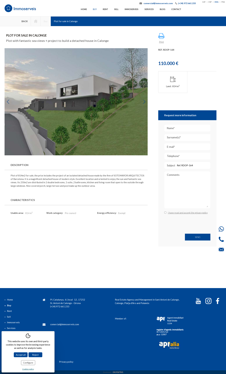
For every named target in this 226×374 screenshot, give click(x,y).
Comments (187, 190)
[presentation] (187, 224)
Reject (35, 354)
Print (161, 38)
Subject (188, 165)
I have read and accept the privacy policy (188, 212)
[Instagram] (208, 301)
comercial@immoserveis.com (158, 3)
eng (216, 2)
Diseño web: (113, 372)
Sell (116, 9)
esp (210, 2)
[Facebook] (217, 301)
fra (223, 2)
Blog (162, 9)
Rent (105, 9)
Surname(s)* (188, 137)
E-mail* (188, 146)
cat (204, 2)
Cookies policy (28, 369)
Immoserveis (131, 9)
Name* (188, 128)
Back (25, 21)
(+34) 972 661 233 (187, 3)
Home (84, 9)
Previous (8, 101)
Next (144, 101)
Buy (95, 9)
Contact (176, 9)
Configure (28, 362)
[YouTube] (198, 301)
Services (149, 9)
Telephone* (188, 156)
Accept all (21, 354)
